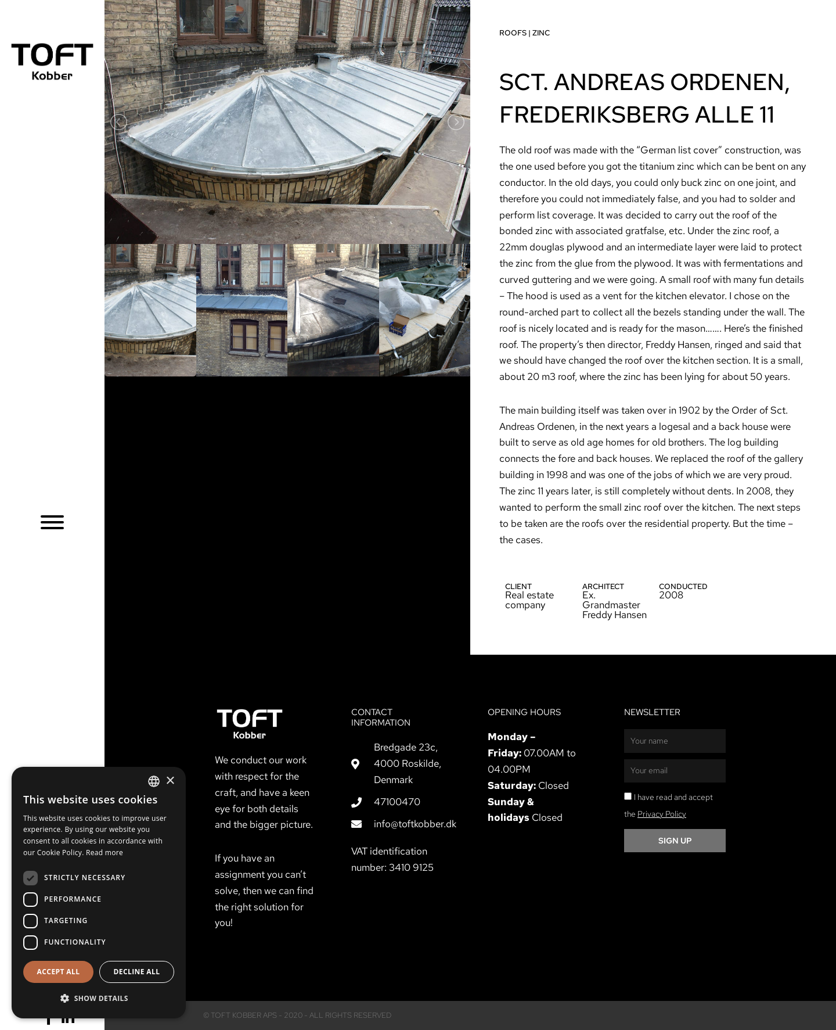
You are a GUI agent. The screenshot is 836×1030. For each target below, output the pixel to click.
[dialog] (99, 892)
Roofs (505, 33)
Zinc (533, 33)
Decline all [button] (137, 972)
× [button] (169, 781)
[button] (98, 998)
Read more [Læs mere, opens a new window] (104, 852)
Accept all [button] (58, 972)
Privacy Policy (661, 814)
